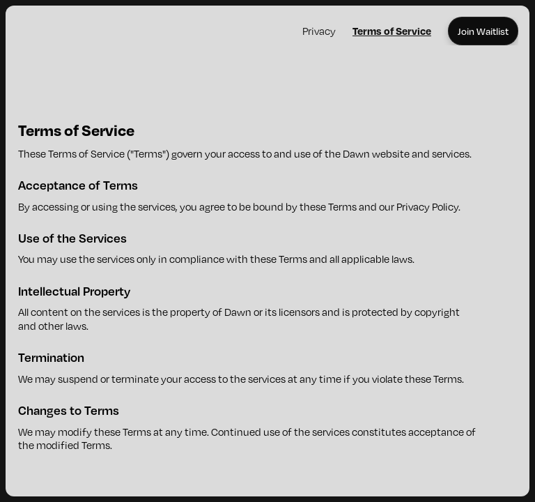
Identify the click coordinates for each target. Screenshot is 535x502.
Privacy (319, 30)
